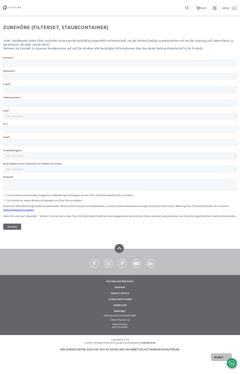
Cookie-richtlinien (120, 299)
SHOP (203, 8)
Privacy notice (120, 293)
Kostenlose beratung (120, 281)
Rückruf (120, 287)
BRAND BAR (148, 343)
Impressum (119, 305)
